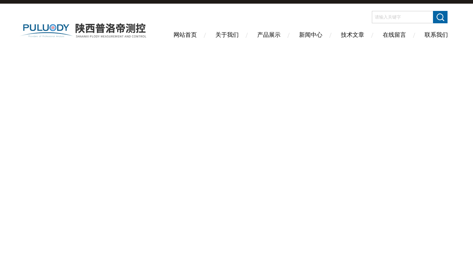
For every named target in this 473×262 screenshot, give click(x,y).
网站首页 (185, 35)
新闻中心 (310, 35)
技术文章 (352, 35)
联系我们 (436, 35)
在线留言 (394, 35)
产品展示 (269, 35)
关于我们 (227, 35)
